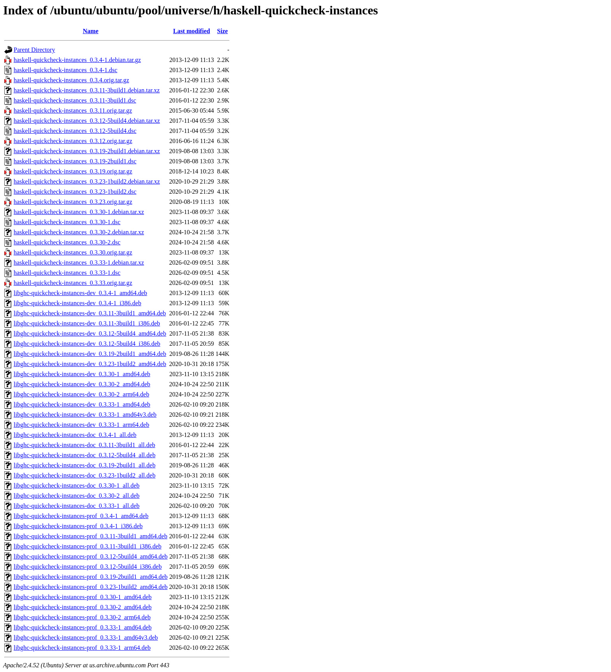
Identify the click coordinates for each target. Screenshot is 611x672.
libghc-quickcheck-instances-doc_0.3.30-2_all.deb (77, 495)
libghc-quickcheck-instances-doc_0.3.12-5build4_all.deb (84, 455)
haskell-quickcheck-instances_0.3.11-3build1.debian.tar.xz (87, 90)
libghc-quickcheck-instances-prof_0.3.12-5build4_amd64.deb (91, 556)
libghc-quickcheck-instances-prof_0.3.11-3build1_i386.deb (87, 546)
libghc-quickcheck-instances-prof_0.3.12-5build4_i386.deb (88, 566)
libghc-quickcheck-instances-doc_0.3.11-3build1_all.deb (84, 445)
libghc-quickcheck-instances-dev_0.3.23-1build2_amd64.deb (90, 364)
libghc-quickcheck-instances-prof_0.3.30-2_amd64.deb (83, 607)
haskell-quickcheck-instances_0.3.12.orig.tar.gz (73, 141)
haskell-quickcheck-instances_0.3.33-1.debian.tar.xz (79, 262)
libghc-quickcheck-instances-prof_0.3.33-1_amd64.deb (83, 627)
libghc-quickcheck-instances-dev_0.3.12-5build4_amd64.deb (90, 333)
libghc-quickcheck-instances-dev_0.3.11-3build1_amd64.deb (90, 313)
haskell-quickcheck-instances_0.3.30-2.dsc (67, 242)
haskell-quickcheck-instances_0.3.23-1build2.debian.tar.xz (87, 181)
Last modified (191, 31)
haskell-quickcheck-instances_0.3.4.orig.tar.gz (71, 80)
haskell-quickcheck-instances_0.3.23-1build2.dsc (75, 191)
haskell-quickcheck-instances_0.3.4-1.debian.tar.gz (77, 60)
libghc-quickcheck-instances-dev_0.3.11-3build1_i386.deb (87, 323)
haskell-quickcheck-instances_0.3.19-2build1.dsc (75, 161)
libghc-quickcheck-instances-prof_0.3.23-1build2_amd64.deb (91, 587)
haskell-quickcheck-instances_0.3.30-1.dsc (67, 222)
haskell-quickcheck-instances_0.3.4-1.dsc (65, 70)
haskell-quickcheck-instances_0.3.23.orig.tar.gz (73, 201)
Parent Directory (34, 49)
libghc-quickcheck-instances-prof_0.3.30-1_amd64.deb (83, 597)
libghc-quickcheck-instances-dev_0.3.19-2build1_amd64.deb (90, 353)
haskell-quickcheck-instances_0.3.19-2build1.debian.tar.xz (87, 151)
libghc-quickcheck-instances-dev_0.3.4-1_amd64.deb (80, 293)
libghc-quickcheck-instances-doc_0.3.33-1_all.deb (77, 505)
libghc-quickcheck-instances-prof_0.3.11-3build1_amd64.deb (90, 536)
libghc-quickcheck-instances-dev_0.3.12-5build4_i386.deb (87, 343)
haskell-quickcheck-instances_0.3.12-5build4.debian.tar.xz (87, 120)
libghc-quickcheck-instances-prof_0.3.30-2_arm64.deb (82, 617)
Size (222, 31)
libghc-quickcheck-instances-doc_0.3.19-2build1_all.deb (84, 465)
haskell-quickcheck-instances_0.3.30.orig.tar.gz (73, 252)
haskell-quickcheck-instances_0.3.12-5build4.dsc (75, 130)
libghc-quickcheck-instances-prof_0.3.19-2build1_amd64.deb (91, 576)
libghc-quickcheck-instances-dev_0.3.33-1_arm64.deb (81, 424)
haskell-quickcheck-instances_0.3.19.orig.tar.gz (73, 171)
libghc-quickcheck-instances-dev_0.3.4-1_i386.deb (77, 303)
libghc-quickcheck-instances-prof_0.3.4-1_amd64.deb (81, 516)
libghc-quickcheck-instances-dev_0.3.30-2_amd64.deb (82, 384)
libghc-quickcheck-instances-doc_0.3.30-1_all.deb (77, 485)
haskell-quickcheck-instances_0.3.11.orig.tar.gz (73, 110)
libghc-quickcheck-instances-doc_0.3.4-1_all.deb (75, 434)
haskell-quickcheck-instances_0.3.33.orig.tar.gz (73, 282)
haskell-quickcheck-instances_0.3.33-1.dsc (67, 272)
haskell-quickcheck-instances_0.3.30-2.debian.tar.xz (79, 232)
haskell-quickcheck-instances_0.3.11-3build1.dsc (75, 100)
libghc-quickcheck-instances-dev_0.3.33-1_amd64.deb (82, 404)
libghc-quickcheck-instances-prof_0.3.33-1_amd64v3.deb (86, 637)
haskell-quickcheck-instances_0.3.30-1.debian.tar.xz (79, 212)
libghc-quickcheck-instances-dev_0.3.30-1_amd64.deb (82, 374)
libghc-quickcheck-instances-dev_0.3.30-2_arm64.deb (81, 394)
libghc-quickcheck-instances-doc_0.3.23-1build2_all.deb (84, 475)
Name (91, 31)
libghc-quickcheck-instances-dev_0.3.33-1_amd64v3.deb (85, 414)
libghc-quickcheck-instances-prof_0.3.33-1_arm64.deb (82, 647)
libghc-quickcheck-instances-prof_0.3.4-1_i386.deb (78, 526)
